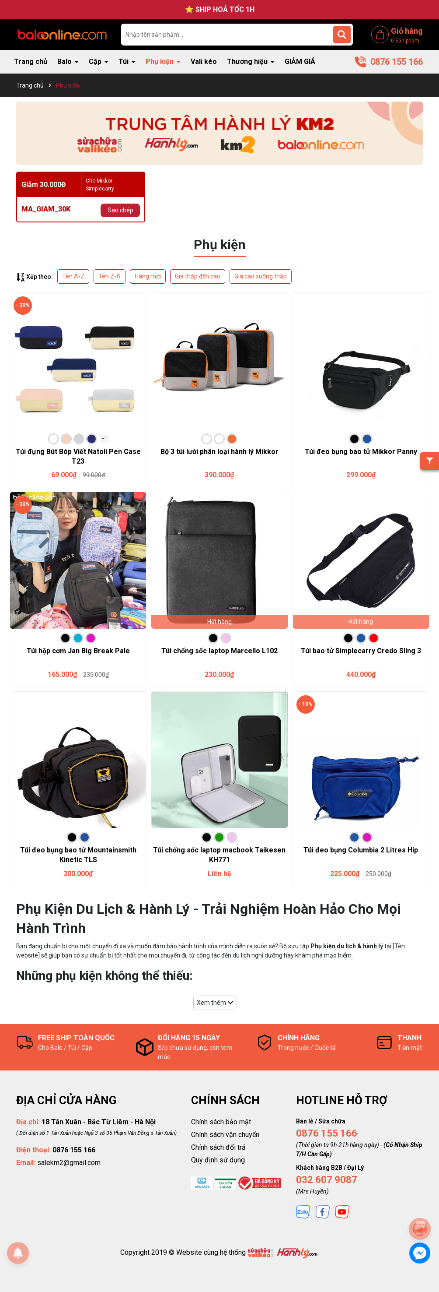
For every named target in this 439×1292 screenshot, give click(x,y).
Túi (124, 61)
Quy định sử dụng (218, 1160)
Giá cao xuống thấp (260, 276)
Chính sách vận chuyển (225, 1134)
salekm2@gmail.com (69, 1162)
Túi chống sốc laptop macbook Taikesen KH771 (219, 855)
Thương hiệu (248, 61)
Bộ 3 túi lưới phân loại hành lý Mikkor (219, 451)
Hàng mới (148, 276)
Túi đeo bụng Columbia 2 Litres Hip (360, 850)
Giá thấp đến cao (197, 276)
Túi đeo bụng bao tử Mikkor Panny (361, 451)
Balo (65, 61)
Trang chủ (30, 61)
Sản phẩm (405, 41)
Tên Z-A (109, 276)
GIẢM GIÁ (300, 61)
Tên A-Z (73, 276)
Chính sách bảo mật (221, 1122)
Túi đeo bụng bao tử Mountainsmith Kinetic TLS (78, 855)
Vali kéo (204, 61)
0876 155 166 (326, 1133)
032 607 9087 (326, 1179)
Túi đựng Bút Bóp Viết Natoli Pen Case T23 (78, 456)
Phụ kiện (160, 61)
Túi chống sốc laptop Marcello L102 (219, 651)
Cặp (96, 61)
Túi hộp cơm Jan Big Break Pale (78, 651)
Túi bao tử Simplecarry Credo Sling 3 (361, 651)
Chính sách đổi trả (218, 1147)
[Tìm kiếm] (342, 34)
